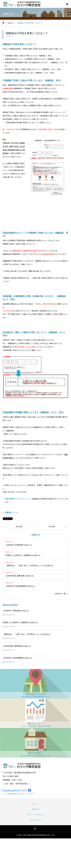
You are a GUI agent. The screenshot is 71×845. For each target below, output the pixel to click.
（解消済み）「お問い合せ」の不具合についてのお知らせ (27, 634)
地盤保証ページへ (12, 512)
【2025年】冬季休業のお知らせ (16, 611)
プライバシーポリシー (35, 814)
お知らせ (35, 809)
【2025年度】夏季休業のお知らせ (17, 646)
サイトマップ (35, 820)
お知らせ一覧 (60, 594)
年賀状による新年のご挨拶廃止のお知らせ (20, 622)
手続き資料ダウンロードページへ (18, 499)
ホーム (35, 804)
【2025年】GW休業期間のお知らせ (17, 658)
